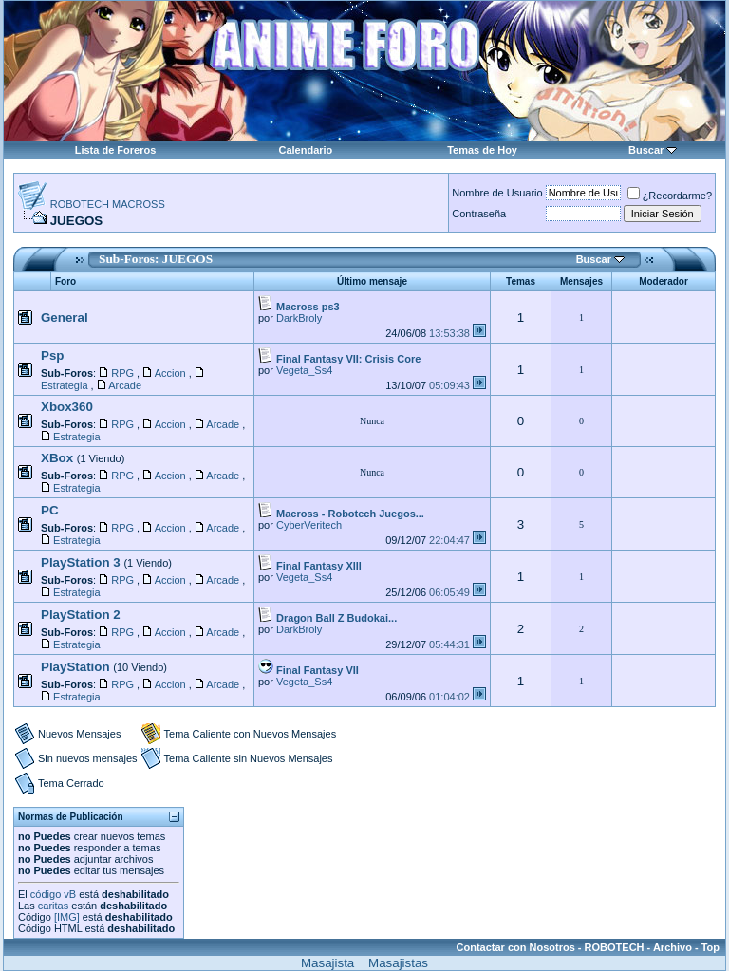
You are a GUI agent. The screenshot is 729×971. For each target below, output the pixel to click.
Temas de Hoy (482, 150)
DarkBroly (299, 318)
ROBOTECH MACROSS (107, 204)
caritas (53, 905)
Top (710, 947)
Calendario (305, 150)
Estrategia (64, 385)
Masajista (327, 963)
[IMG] (67, 917)
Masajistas (398, 963)
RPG (122, 373)
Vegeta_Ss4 (304, 370)
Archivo (672, 947)
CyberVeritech (309, 525)
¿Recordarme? (669, 195)
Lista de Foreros (116, 150)
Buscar (646, 150)
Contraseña (479, 213)
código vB (53, 894)
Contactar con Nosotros (516, 947)
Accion (170, 373)
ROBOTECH (615, 947)
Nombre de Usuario (497, 192)
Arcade (124, 385)
